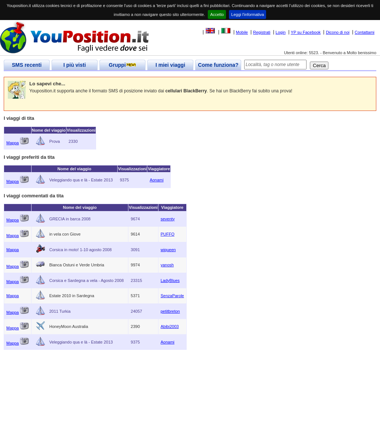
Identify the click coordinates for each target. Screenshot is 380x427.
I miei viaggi (170, 65)
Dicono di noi (338, 32)
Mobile (242, 32)
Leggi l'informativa (247, 14)
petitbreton (170, 311)
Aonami (156, 180)
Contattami (364, 32)
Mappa (12, 143)
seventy (168, 219)
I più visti (74, 65)
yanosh (167, 265)
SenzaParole (172, 295)
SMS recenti (27, 65)
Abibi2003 (170, 326)
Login (281, 32)
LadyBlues (170, 280)
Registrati (261, 32)
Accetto (217, 14)
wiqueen (168, 249)
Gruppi (122, 65)
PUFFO (167, 234)
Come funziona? (218, 65)
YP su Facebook (306, 32)
